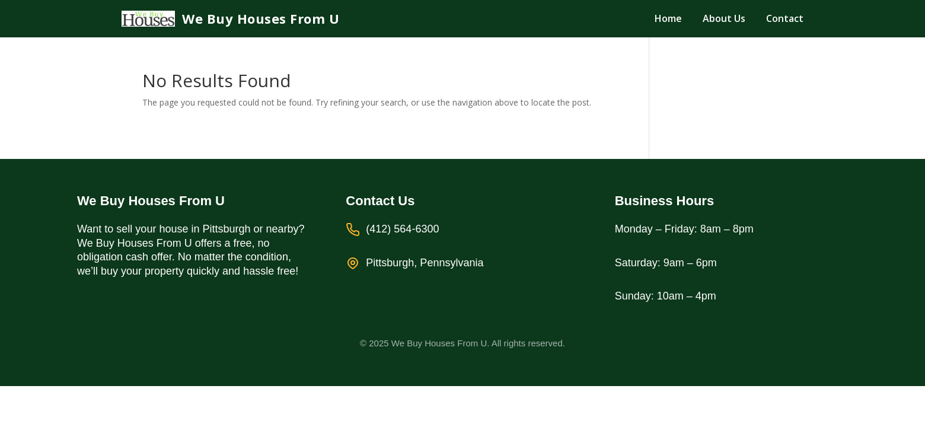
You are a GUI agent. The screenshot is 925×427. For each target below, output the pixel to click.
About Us (724, 18)
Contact (784, 18)
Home (668, 18)
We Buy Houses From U (260, 19)
